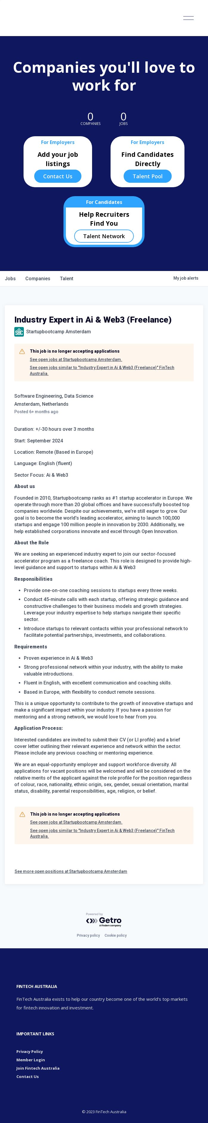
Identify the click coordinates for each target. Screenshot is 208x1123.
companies (37, 278)
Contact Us (57, 176)
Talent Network (104, 236)
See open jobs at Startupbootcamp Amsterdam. (76, 359)
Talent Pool (148, 176)
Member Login (30, 1059)
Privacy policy (88, 935)
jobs (10, 278)
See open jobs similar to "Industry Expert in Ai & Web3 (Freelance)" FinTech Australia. (102, 370)
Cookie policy (116, 935)
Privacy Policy (29, 1051)
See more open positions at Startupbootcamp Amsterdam (71, 871)
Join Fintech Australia (38, 1068)
